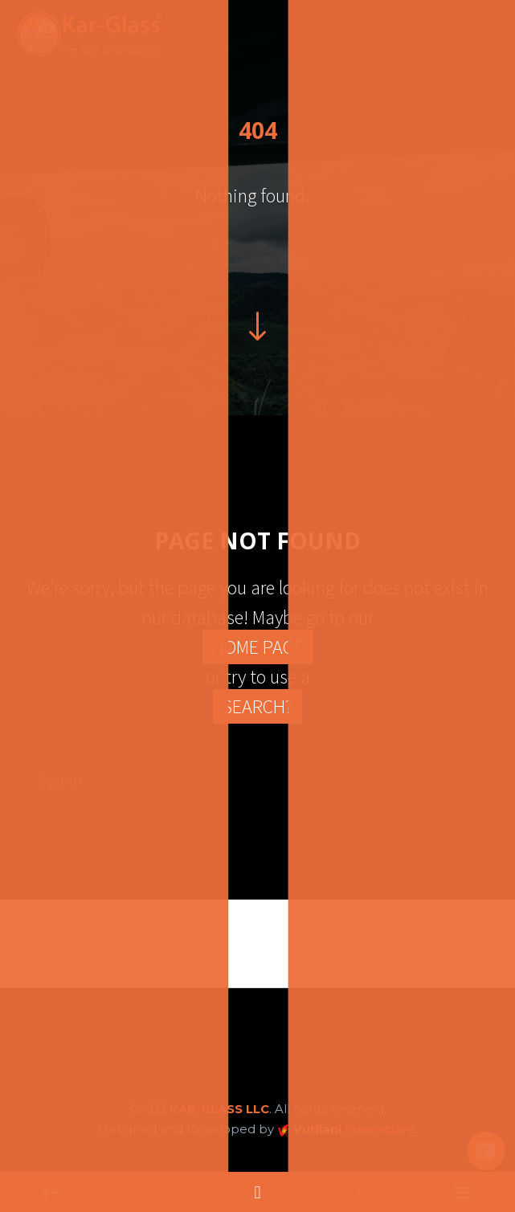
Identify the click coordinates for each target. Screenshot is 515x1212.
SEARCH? (257, 706)
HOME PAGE (258, 647)
